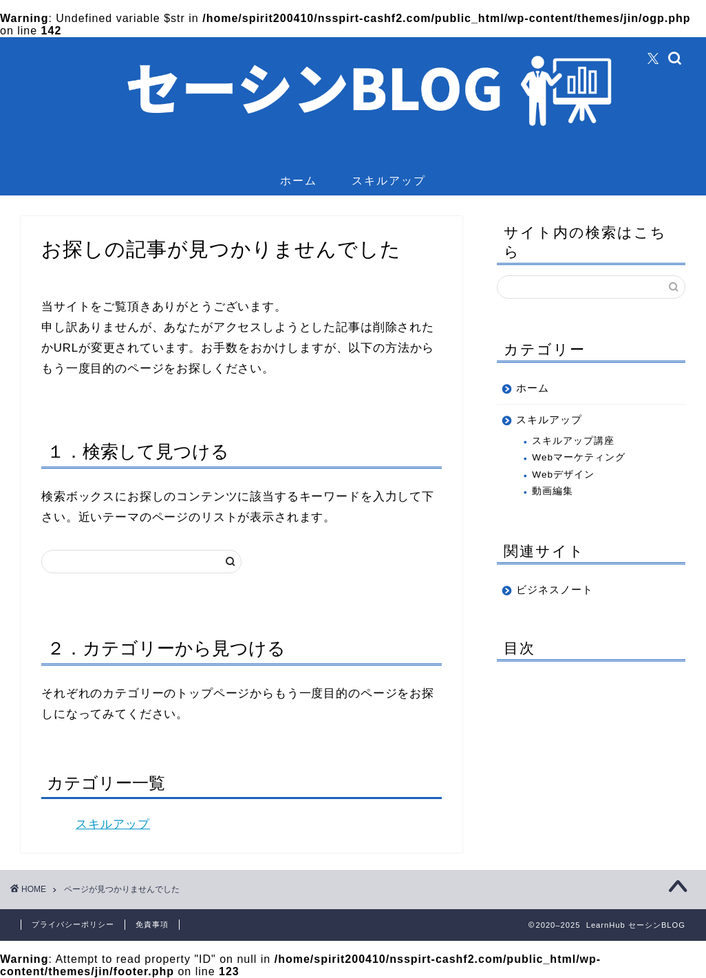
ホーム (298, 180)
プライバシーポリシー (73, 924)
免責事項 (152, 924)
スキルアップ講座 (573, 441)
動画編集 (552, 491)
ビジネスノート (554, 589)
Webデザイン (563, 474)
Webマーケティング (578, 457)
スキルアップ (389, 180)
